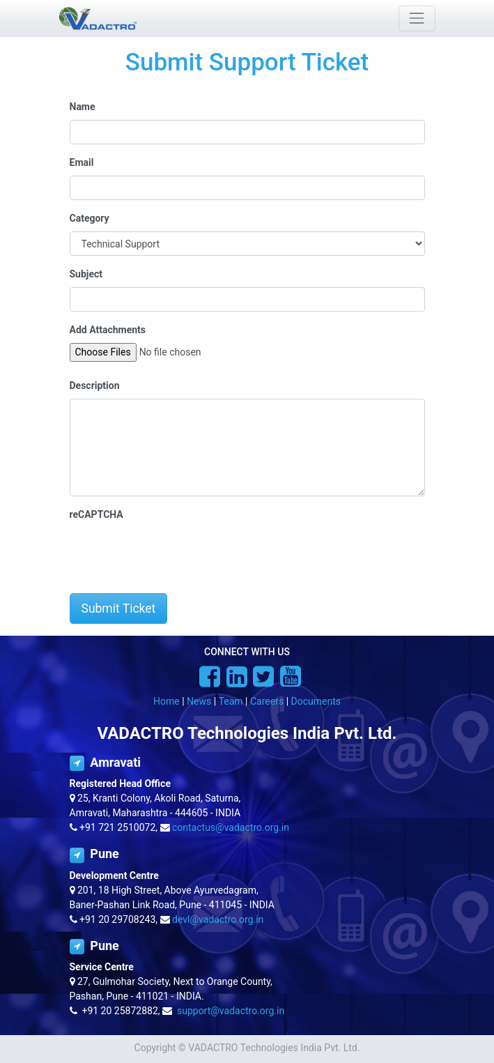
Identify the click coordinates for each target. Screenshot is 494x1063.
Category (89, 218)
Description (95, 385)
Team (231, 701)
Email (82, 162)
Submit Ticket (119, 608)
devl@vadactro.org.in (217, 919)
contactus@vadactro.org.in (230, 827)
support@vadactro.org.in (230, 1010)
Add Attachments (108, 329)
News (199, 701)
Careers (267, 701)
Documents (316, 701)
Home (166, 701)
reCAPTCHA (96, 514)
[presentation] (175, 555)
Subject (86, 274)
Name (82, 106)
